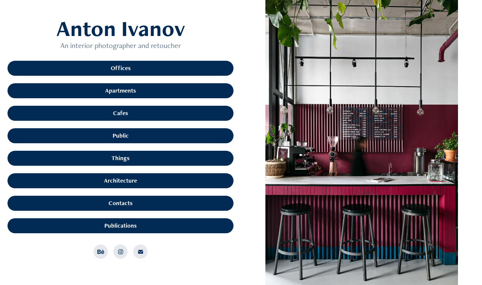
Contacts (120, 203)
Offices (121, 68)
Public (121, 136)
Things (120, 158)
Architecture (120, 180)
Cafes (120, 113)
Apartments (120, 90)
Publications (120, 226)
